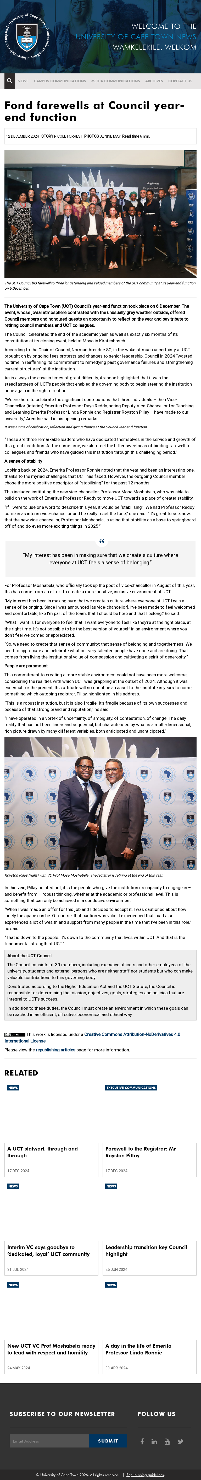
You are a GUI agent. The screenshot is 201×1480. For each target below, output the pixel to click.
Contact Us (180, 81)
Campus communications (60, 81)
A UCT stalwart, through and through (42, 1152)
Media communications (115, 81)
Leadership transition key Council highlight (146, 1250)
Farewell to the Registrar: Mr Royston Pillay (140, 1152)
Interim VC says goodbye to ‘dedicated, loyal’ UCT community (48, 1250)
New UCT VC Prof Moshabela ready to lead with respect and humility (51, 1349)
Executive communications (131, 1088)
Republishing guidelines (145, 1475)
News (23, 81)
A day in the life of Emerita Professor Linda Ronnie (138, 1349)
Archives (154, 81)
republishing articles (55, 1049)
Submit (108, 1441)
